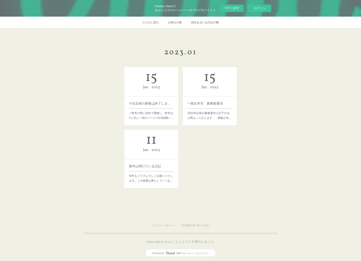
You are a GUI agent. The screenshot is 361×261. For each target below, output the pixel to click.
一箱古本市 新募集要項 (205, 102)
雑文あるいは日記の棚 (205, 22)
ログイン (260, 8)
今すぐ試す (231, 8)
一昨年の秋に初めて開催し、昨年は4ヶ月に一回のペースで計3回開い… (151, 113)
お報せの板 (175, 22)
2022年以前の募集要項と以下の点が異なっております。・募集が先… (209, 113)
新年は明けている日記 (146, 165)
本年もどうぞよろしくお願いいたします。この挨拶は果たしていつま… (151, 176)
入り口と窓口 (150, 22)
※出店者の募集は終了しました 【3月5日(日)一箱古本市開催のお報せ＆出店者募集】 (151, 102)
